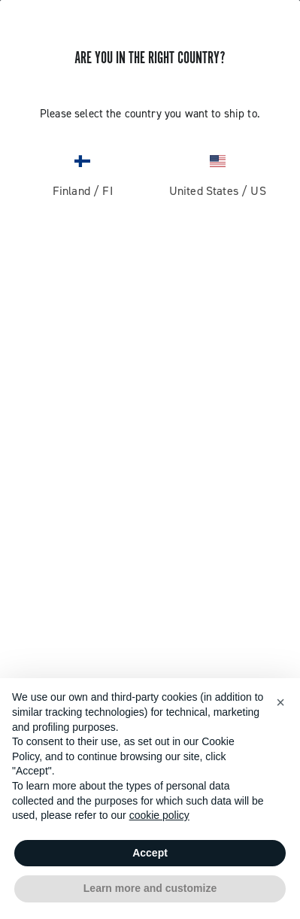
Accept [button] (150, 853)
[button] (280, 702)
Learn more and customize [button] (150, 888)
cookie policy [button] (159, 815)
